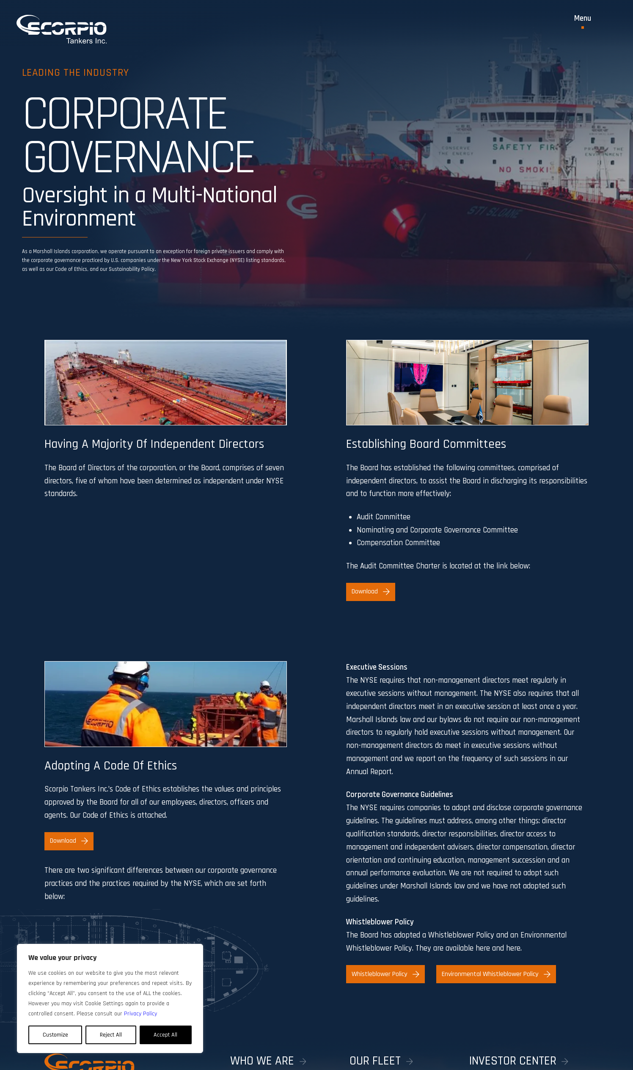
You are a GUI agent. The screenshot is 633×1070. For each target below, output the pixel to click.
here (483, 948)
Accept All (165, 1035)
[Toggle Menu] (582, 22)
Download (370, 591)
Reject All (111, 1035)
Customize (55, 1035)
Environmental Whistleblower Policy (496, 974)
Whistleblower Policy (385, 974)
